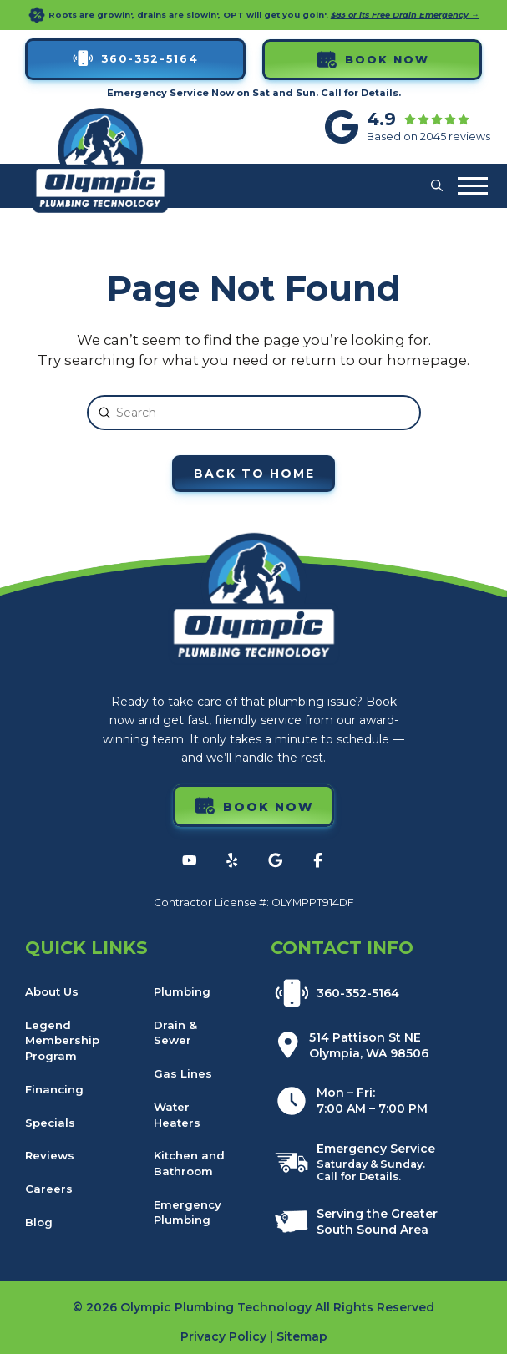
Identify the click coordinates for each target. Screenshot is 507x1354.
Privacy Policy (223, 1336)
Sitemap (301, 1336)
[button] (436, 186)
